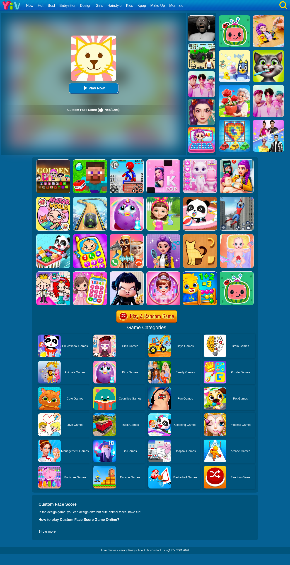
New (29, 5)
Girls (99, 5)
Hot (40, 5)
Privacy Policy (127, 550)
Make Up (157, 5)
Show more (47, 531)
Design (85, 5)
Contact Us (158, 550)
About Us (143, 550)
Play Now (93, 88)
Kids (129, 5)
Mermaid (176, 5)
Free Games (108, 550)
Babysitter (67, 5)
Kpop (142, 5)
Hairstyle (115, 5)
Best (51, 5)
